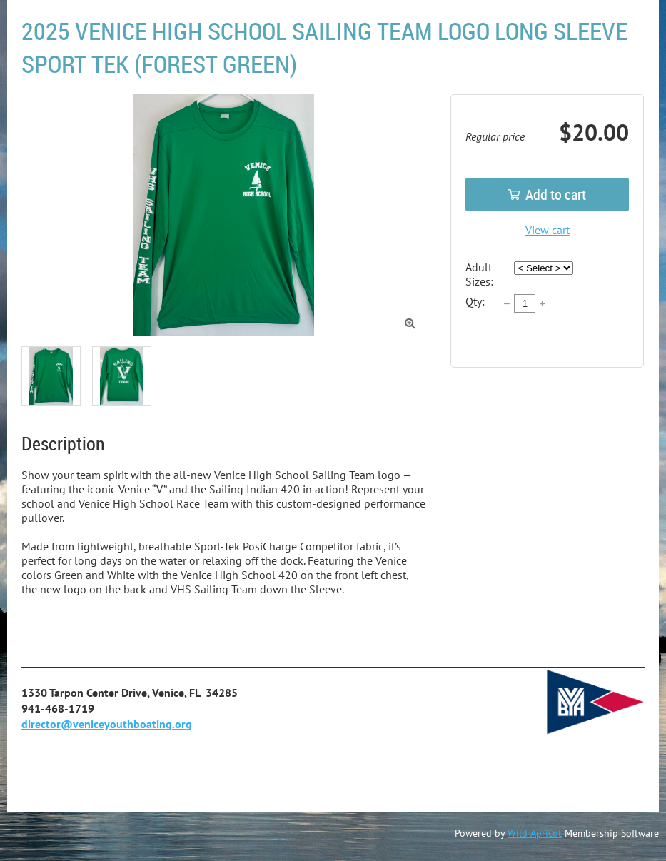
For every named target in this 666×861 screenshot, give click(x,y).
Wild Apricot (535, 833)
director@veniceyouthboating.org (106, 724)
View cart (547, 230)
